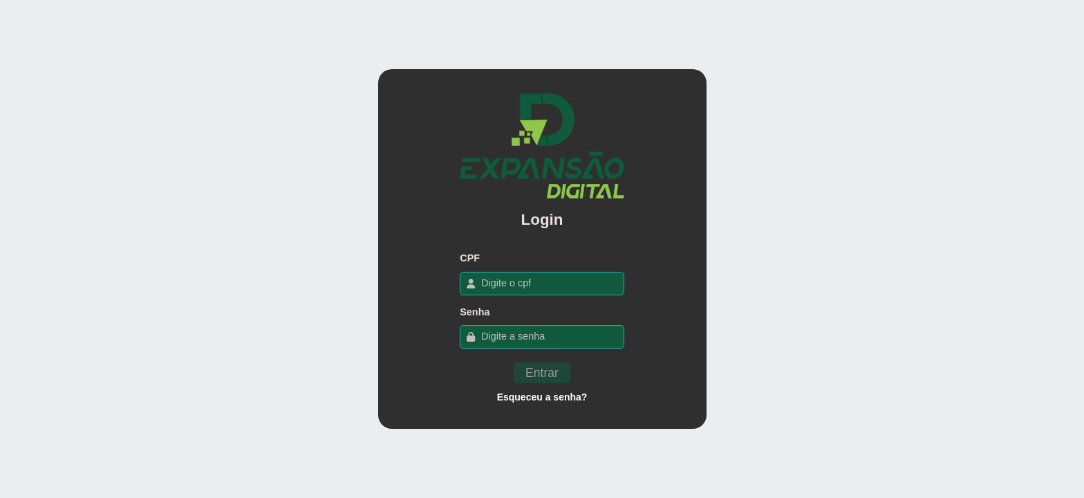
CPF (470, 258)
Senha (474, 311)
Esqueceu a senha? (542, 397)
